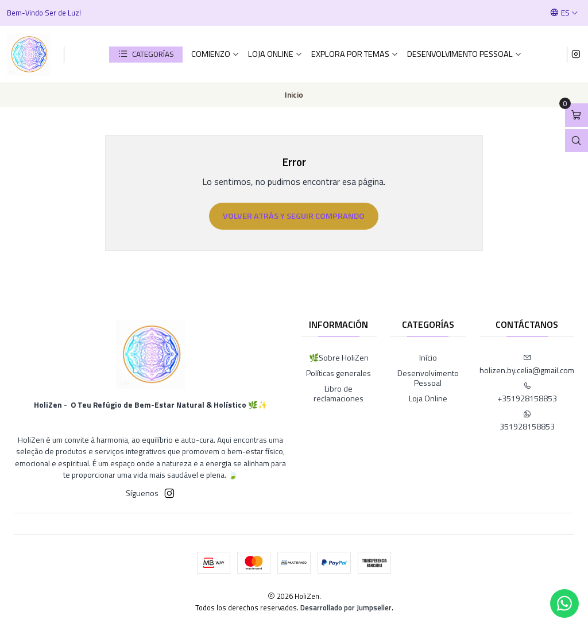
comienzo (215, 54)
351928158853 (527, 421)
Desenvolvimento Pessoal (464, 54)
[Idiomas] (564, 13)
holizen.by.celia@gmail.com (526, 365)
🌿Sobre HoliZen (339, 357)
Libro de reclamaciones (338, 393)
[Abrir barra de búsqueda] (576, 141)
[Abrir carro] (576, 115)
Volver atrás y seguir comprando (294, 216)
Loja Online (275, 54)
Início (428, 357)
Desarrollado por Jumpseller (346, 607)
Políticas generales (338, 373)
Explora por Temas (355, 54)
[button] (146, 55)
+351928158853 (527, 393)
